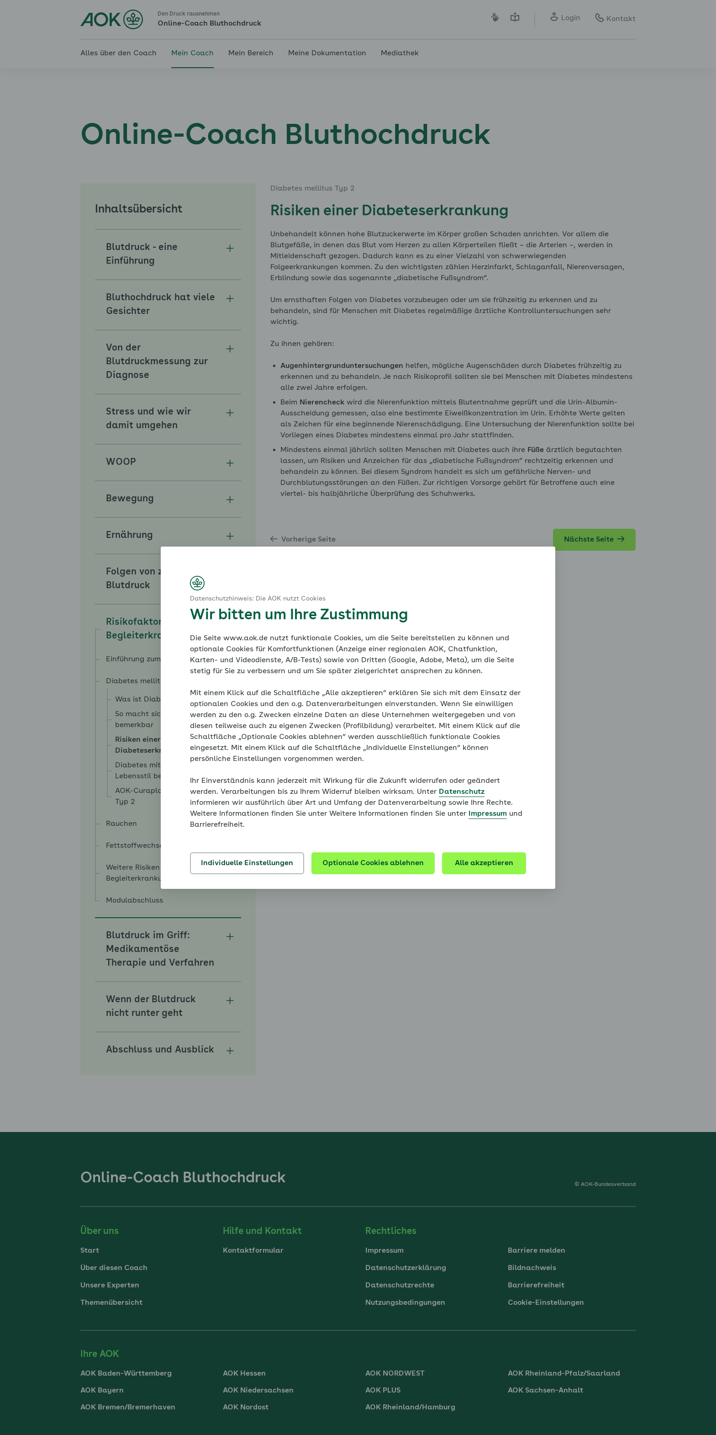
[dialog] (358, 718)
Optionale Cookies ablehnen (373, 863)
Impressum (488, 814)
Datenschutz (461, 792)
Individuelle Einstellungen (247, 863)
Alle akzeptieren (484, 863)
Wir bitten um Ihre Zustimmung (299, 615)
